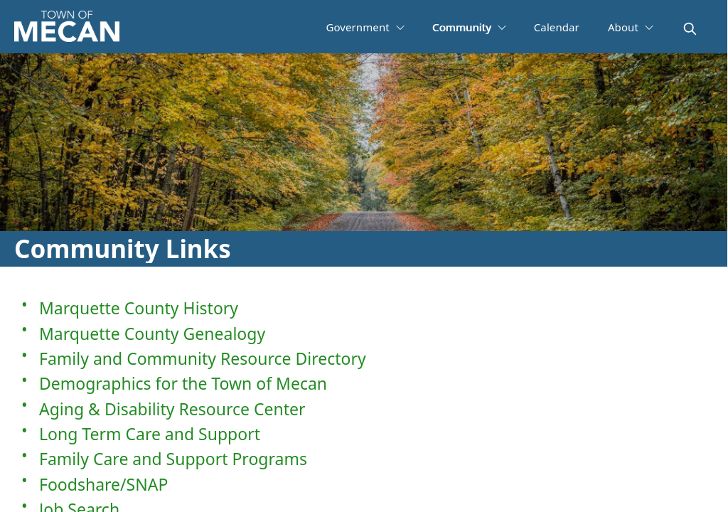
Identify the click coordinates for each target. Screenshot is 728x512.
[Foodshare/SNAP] (363, 483)
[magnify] (690, 28)
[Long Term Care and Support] (363, 433)
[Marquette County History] (363, 307)
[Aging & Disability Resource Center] (363, 407)
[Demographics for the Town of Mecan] (363, 382)
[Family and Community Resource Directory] (363, 358)
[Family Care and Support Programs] (363, 458)
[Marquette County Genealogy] (363, 332)
